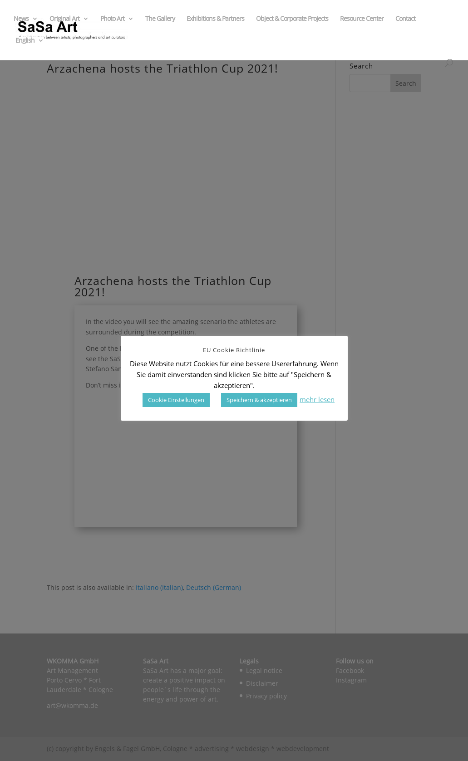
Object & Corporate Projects (292, 19)
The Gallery (160, 19)
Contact (405, 19)
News (21, 19)
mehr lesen (317, 399)
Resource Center (362, 19)
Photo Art (112, 19)
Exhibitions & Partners (215, 19)
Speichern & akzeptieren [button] (259, 400)
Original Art (64, 19)
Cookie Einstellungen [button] (176, 400)
